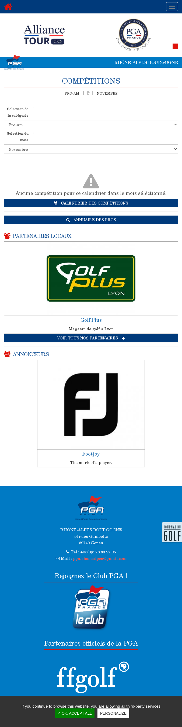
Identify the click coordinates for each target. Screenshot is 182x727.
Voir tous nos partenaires (91, 338)
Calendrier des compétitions (91, 203)
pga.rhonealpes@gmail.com (100, 558)
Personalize (113, 713)
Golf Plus (91, 319)
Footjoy (91, 453)
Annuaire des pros (91, 220)
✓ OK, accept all (74, 713)
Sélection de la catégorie (17, 112)
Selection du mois (17, 136)
